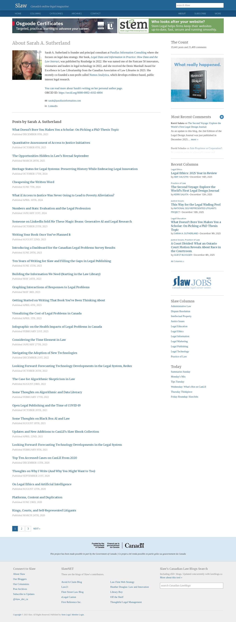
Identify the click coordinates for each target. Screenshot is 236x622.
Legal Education (178, 218)
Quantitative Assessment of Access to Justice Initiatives (51, 142)
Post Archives (20, 589)
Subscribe (200, 13)
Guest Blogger (183, 254)
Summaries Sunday (181, 371)
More (218, 13)
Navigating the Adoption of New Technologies (44, 353)
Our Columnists (21, 584)
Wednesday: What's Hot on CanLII (188, 386)
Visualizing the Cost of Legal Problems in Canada (46, 313)
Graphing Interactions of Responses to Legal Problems (51, 287)
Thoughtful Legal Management (126, 602)
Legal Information (180, 336)
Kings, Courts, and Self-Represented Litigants (44, 510)
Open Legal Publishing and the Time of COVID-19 (46, 405)
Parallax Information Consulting (128, 52)
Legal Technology (180, 351)
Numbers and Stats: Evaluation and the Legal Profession (51, 208)
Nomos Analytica (99, 74)
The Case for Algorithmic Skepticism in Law (43, 379)
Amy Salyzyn (181, 176)
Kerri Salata (181, 194)
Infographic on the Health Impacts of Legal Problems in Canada (57, 326)
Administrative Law (181, 306)
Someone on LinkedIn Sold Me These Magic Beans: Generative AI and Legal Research (72, 221)
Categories (56, 13)
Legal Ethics (176, 169)
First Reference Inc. (71, 602)
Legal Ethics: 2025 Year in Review (194, 173)
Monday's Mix (178, 376)
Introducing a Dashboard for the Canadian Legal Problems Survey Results (63, 247)
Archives (77, 13)
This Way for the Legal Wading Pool (196, 204)
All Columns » (177, 261)
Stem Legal (66, 615)
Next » (36, 528)
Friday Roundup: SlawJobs (184, 396)
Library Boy (116, 592)
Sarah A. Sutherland (186, 233)
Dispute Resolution (180, 311)
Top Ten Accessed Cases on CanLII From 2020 (44, 458)
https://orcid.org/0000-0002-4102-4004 (80, 92)
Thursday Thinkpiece (181, 391)
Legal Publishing (179, 346)
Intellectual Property (181, 316)
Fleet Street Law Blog (72, 592)
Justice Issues (177, 200)
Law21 (64, 586)
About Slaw (19, 574)
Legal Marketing (179, 341)
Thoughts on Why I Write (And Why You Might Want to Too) (53, 471)
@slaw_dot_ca (20, 599)
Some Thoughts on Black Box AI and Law (41, 418)
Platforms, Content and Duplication (37, 497)
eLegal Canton (68, 597)
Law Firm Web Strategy (122, 582)
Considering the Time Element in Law (39, 339)
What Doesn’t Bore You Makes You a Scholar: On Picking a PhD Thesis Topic (65, 129)
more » (194, 139)
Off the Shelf (116, 597)
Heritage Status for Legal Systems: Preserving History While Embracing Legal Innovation (75, 169)
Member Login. (78, 615)
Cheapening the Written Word (33, 182)
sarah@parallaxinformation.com (64, 100)
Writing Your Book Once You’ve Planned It (41, 234)
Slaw (21, 5)
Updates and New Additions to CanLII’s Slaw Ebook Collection (55, 431)
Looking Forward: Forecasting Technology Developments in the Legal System (67, 444)
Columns (35, 13)
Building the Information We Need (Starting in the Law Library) (56, 274)
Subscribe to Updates (23, 594)
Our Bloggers (20, 579)
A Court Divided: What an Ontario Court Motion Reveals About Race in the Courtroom (196, 247)
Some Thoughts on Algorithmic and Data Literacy (47, 392)
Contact (96, 13)
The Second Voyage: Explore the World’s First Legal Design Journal (195, 188)
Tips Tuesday (177, 381)
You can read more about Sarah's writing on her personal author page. (84, 88)
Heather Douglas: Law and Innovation (129, 586)
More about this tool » (171, 577)
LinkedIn (53, 106)
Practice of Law (178, 183)
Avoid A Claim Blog (71, 582)
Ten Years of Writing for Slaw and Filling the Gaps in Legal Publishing (61, 261)
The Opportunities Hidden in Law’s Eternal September (50, 156)
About (182, 13)
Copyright (17, 615)
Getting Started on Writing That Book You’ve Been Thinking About (58, 300)
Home (18, 13)
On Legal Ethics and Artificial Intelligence (41, 484)
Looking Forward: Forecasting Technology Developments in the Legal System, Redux (72, 366)
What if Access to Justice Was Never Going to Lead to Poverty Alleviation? (63, 195)
